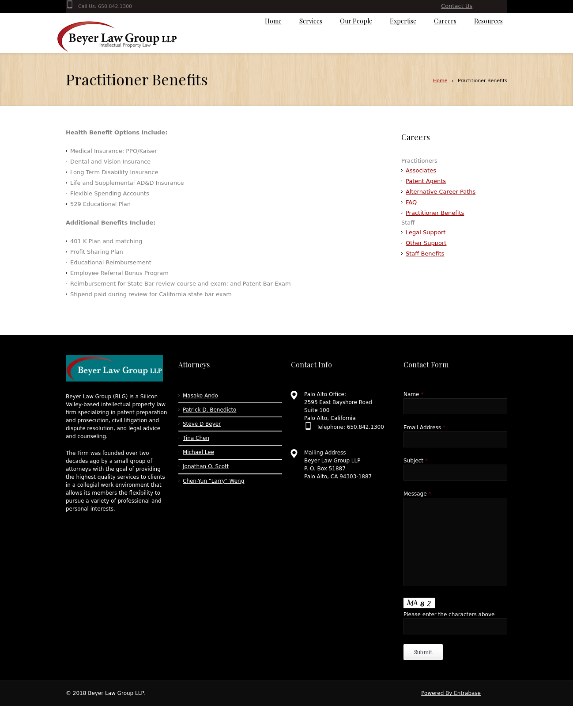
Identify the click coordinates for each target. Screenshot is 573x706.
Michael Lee (198, 452)
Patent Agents (426, 181)
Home (440, 81)
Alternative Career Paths (440, 191)
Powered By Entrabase (451, 693)
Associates (421, 170)
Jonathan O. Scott (206, 466)
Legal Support (425, 232)
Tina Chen (196, 438)
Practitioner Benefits (435, 213)
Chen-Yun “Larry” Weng (213, 481)
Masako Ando (200, 396)
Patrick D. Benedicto (209, 410)
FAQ (411, 202)
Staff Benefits (425, 253)
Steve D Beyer (202, 424)
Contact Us (456, 6)
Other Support (426, 243)
